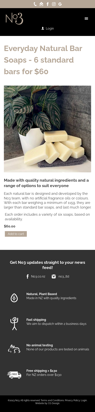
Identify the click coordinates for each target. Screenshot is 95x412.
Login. (84, 400)
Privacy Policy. (72, 400)
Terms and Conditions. (52, 400)
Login (50, 28)
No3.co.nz (38, 276)
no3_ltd (63, 276)
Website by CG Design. (47, 403)
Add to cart (16, 234)
